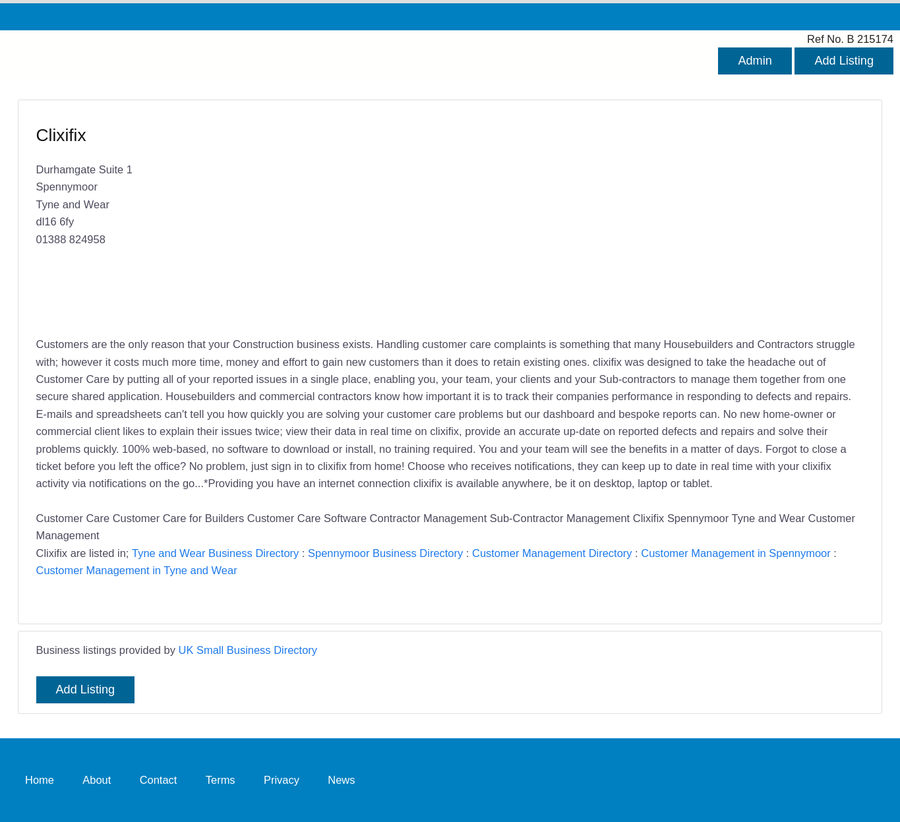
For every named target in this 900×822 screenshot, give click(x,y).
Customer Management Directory (552, 553)
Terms (220, 780)
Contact (158, 780)
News (341, 780)
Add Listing (844, 60)
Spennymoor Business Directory (385, 553)
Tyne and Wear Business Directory (215, 553)
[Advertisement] (650, 219)
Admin (754, 60)
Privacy (281, 780)
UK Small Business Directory (248, 650)
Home (39, 780)
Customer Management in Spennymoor (735, 553)
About (96, 780)
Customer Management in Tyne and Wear (136, 570)
